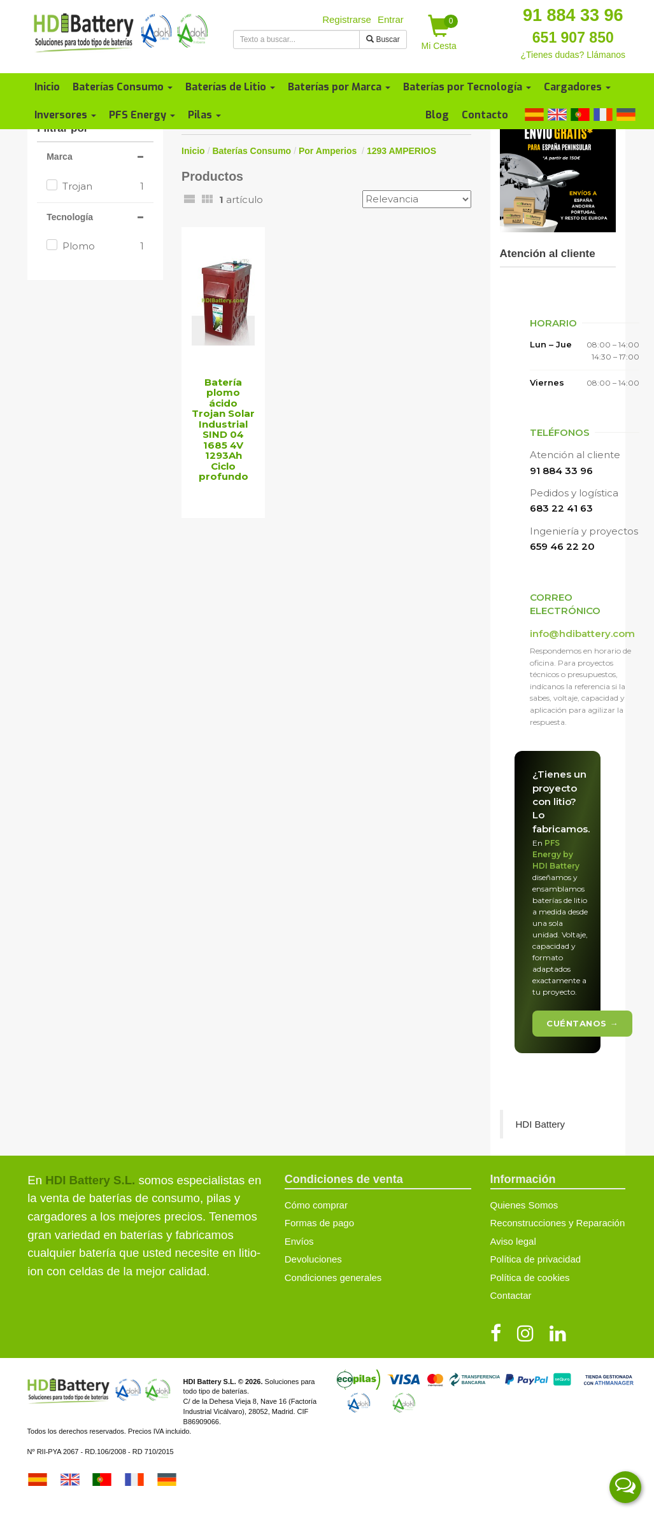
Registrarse (346, 19)
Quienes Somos (524, 1205)
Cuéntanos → (582, 1023)
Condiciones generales (333, 1277)
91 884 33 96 (573, 15)
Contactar (511, 1295)
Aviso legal (513, 1241)
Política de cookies (530, 1277)
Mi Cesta (440, 33)
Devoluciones (313, 1259)
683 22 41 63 (561, 508)
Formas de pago (319, 1222)
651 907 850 (573, 37)
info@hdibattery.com (582, 633)
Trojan (103, 186)
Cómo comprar (316, 1205)
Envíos (299, 1241)
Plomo (103, 246)
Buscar (383, 39)
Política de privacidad (535, 1259)
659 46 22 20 (562, 546)
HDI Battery (540, 1124)
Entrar (391, 19)
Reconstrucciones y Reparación (557, 1222)
